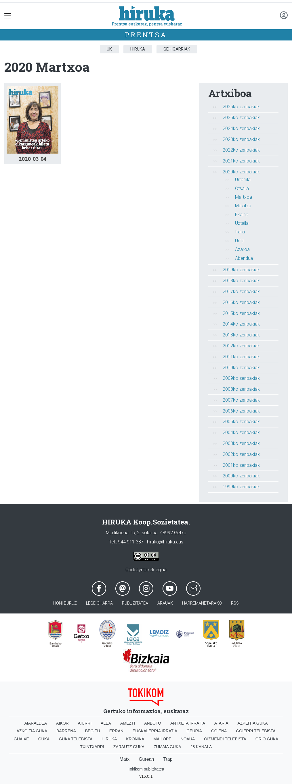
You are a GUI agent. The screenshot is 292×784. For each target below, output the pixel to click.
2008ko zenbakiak (241, 389)
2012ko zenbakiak (241, 346)
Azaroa (242, 249)
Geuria (194, 731)
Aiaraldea (35, 723)
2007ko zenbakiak (241, 400)
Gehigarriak (176, 49)
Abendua (244, 258)
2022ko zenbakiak (241, 150)
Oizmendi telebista (225, 739)
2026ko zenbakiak (241, 106)
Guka (44, 739)
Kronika (135, 739)
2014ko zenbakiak (241, 324)
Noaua (188, 739)
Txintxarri (92, 746)
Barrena (66, 731)
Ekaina (241, 214)
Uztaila (242, 223)
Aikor (62, 723)
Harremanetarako (202, 603)
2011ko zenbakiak (241, 356)
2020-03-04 (32, 159)
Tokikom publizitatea (146, 769)
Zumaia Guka (167, 746)
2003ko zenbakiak (241, 443)
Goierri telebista (255, 731)
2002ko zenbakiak (241, 454)
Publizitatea (135, 603)
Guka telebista (75, 739)
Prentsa (146, 34)
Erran (116, 731)
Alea (106, 723)
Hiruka (137, 49)
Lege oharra (99, 603)
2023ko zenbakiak (241, 139)
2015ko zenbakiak (241, 313)
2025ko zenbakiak (241, 117)
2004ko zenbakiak (241, 432)
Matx (124, 759)
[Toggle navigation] (8, 16)
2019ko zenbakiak (241, 269)
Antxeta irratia (187, 723)
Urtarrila (243, 179)
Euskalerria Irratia (155, 731)
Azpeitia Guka (252, 723)
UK (109, 49)
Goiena (219, 731)
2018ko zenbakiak (241, 280)
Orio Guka (266, 739)
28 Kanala (201, 746)
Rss (235, 603)
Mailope (162, 739)
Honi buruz (65, 603)
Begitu (92, 731)
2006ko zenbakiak (241, 411)
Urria (239, 240)
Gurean (146, 759)
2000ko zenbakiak (241, 476)
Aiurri (84, 723)
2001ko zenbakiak (241, 465)
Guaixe (21, 739)
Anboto (152, 723)
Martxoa (243, 197)
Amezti (127, 723)
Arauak (165, 603)
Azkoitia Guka (31, 731)
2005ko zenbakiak (241, 421)
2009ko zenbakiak (241, 378)
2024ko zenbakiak (241, 128)
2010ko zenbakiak (241, 367)
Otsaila (242, 188)
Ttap (168, 759)
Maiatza (243, 205)
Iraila (240, 232)
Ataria (221, 723)
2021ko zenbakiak (241, 161)
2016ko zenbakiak (241, 302)
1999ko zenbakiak (241, 486)
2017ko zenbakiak (241, 291)
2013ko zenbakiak (241, 335)
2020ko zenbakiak (241, 172)
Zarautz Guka (128, 746)
